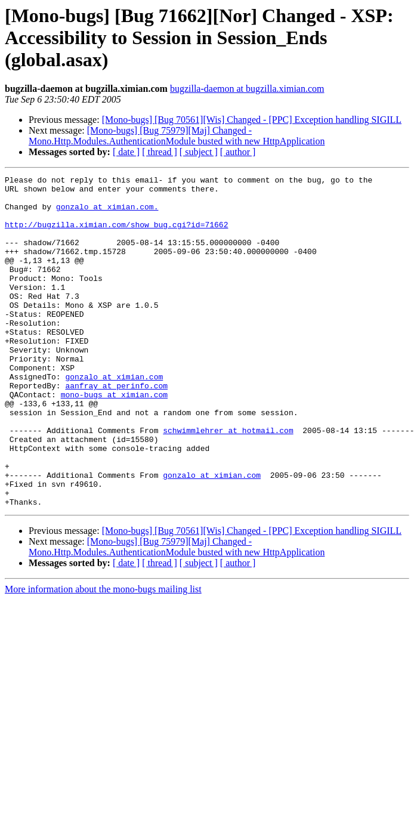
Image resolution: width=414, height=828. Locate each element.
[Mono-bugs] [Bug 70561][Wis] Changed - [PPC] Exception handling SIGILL (251, 120)
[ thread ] (159, 152)
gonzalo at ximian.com (114, 417)
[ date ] (126, 152)
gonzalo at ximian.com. (107, 213)
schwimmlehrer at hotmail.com (228, 482)
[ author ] (238, 152)
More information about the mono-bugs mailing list (103, 655)
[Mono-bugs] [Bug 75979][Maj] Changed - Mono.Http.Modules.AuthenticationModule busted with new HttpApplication (177, 135)
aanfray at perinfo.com (116, 428)
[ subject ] (199, 152)
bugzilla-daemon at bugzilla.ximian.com (247, 89)
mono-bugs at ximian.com (114, 439)
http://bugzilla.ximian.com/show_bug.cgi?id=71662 (116, 235)
